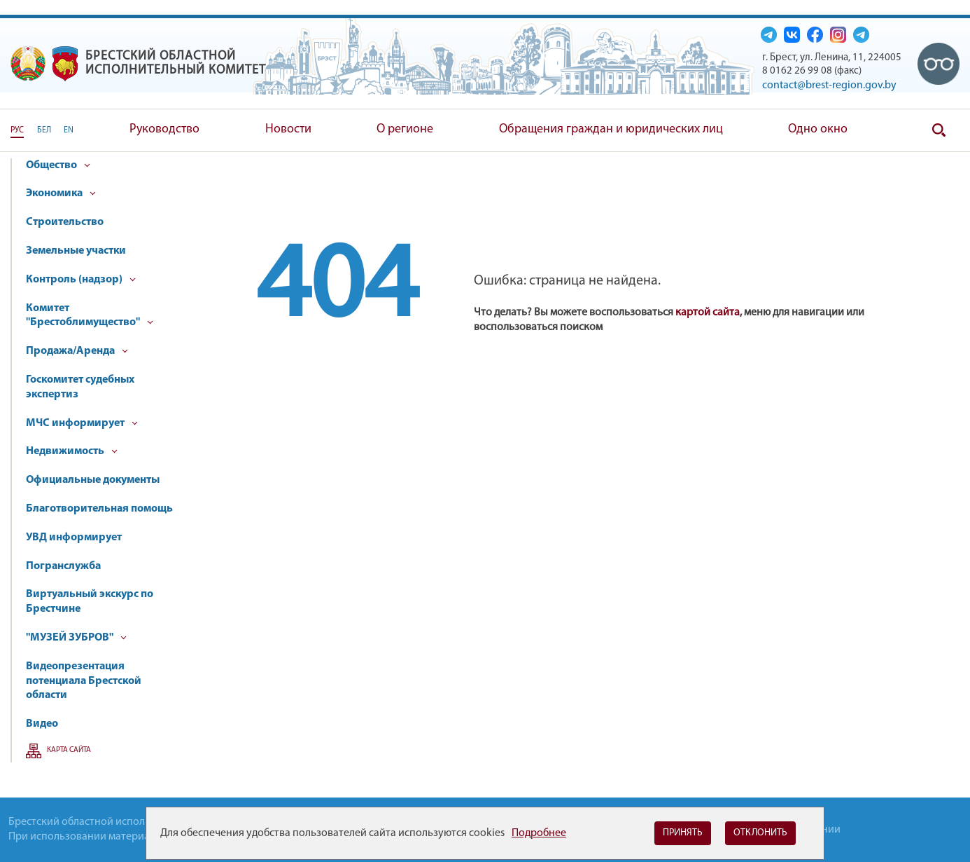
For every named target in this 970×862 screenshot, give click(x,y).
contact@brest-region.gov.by (829, 85)
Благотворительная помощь (99, 508)
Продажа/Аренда (77, 351)
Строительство (65, 222)
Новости (288, 129)
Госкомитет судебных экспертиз (80, 387)
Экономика (61, 193)
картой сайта (707, 312)
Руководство (164, 129)
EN (68, 130)
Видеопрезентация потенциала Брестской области (83, 681)
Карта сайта (69, 750)
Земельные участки (76, 250)
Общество (58, 165)
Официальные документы (93, 480)
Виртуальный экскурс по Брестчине (89, 602)
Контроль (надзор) (81, 279)
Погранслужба (63, 566)
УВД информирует (74, 537)
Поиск (939, 130)
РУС (17, 130)
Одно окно (818, 129)
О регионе (405, 129)
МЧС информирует (82, 423)
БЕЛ (44, 130)
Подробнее (539, 833)
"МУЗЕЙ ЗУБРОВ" (76, 637)
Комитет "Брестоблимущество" (89, 316)
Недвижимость (72, 451)
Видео (42, 724)
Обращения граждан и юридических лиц (611, 129)
